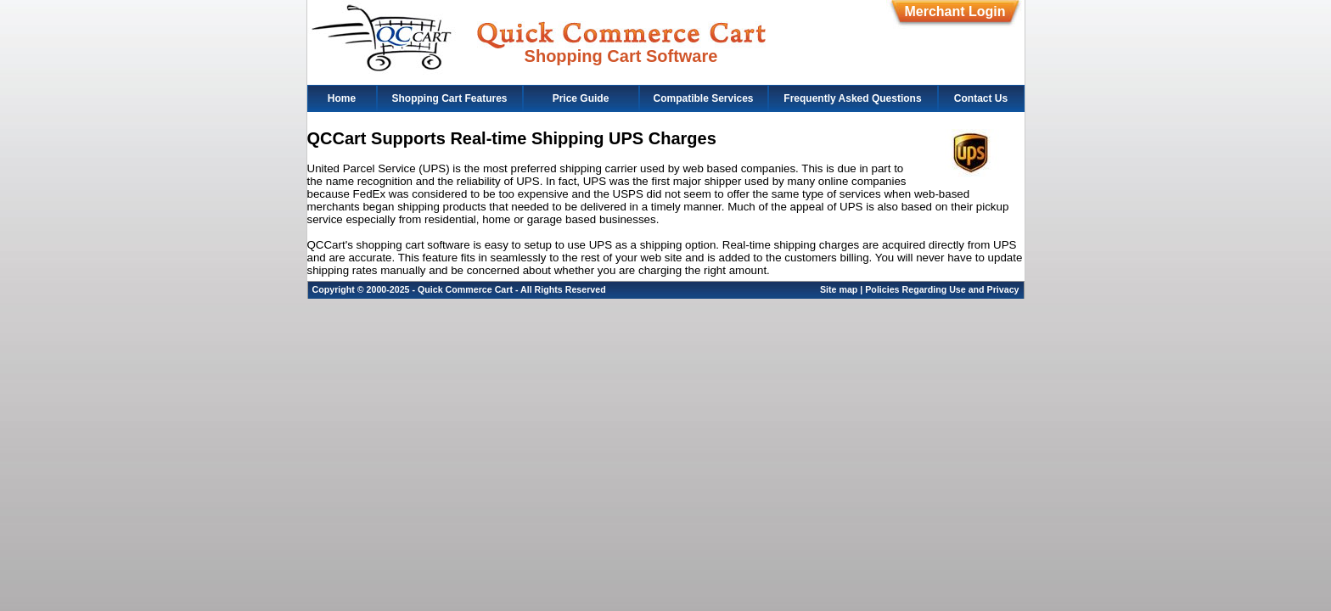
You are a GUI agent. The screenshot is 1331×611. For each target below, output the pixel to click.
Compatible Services (703, 98)
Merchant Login (954, 11)
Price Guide (581, 98)
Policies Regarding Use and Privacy (942, 289)
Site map (838, 289)
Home (342, 98)
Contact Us (981, 98)
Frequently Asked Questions (852, 98)
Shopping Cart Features (449, 98)
